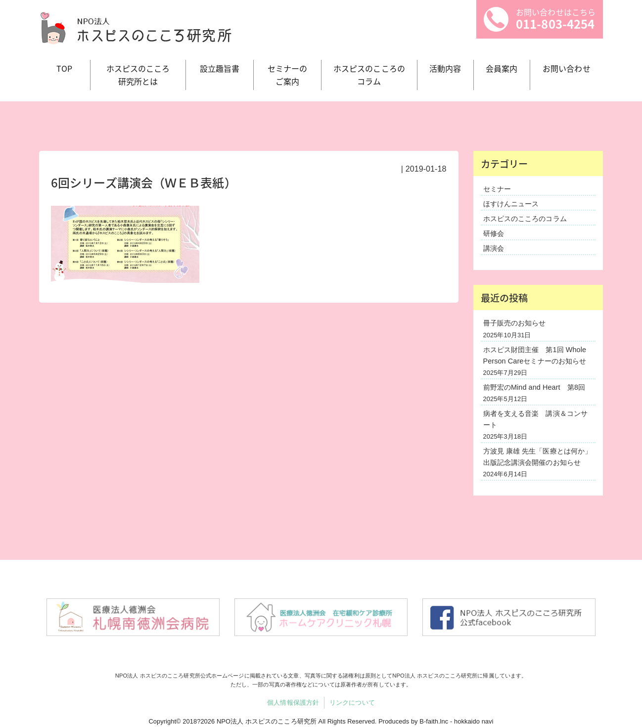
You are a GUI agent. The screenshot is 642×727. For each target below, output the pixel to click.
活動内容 (445, 68)
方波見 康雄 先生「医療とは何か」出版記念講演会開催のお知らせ (537, 456)
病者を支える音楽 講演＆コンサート (535, 419)
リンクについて (352, 702)
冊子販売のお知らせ (514, 323)
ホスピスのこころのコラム (525, 219)
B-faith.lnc (433, 721)
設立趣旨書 (220, 68)
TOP (64, 68)
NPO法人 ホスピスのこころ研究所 (267, 721)
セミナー (497, 189)
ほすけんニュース (511, 204)
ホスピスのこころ (138, 75)
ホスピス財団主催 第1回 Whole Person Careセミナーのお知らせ (535, 355)
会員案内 (501, 68)
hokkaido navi (474, 721)
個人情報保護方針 (293, 702)
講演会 (493, 248)
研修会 (493, 233)
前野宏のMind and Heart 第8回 (534, 387)
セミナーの (287, 75)
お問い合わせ (567, 68)
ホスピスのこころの (369, 75)
